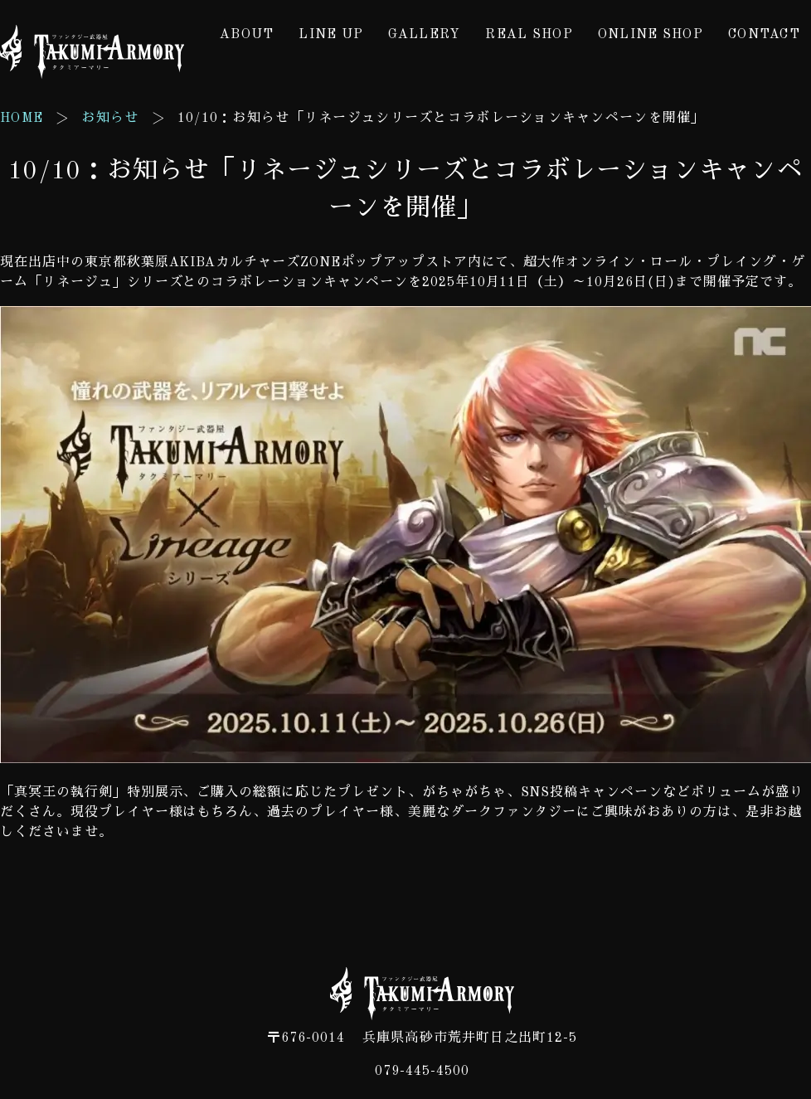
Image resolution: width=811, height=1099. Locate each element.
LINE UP (331, 34)
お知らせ (109, 118)
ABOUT (247, 34)
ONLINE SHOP (650, 34)
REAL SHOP (529, 34)
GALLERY (424, 34)
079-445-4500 (422, 1071)
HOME (21, 118)
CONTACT (764, 34)
